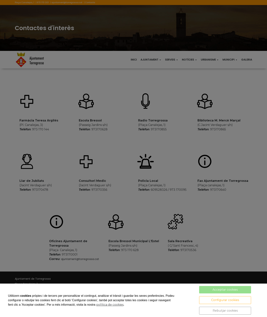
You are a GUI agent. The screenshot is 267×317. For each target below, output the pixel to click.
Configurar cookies (225, 300)
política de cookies (109, 304)
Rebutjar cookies (225, 310)
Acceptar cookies (225, 289)
